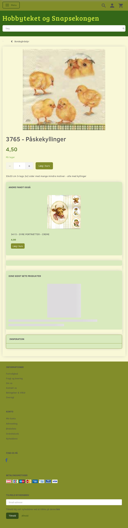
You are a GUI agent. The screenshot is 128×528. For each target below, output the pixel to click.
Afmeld (25, 515)
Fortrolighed (12, 373)
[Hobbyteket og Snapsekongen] (51, 17)
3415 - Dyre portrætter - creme (30, 234)
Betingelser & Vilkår (15, 392)
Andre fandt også (20, 187)
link (58, 509)
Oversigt (10, 397)
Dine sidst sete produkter (25, 276)
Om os (9, 383)
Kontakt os (11, 387)
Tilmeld (12, 515)
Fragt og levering (14, 378)
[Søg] (124, 28)
